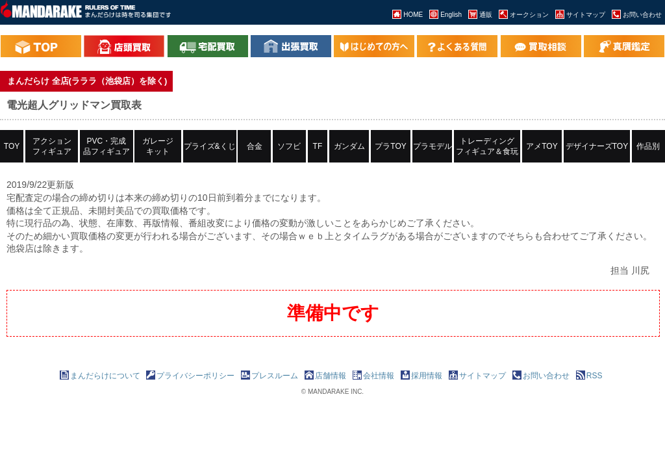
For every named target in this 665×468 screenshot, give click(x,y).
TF (318, 146)
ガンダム (349, 146)
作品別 (648, 146)
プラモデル (432, 146)
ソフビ (289, 146)
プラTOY (390, 146)
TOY (11, 146)
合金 (254, 146)
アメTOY (541, 146)
